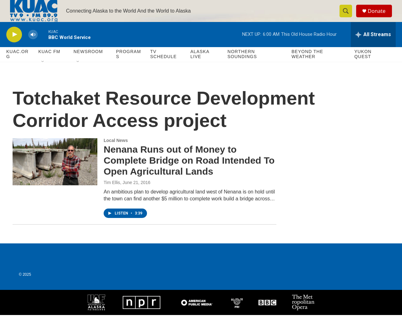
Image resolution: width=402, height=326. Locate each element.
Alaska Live (199, 65)
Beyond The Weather (307, 65)
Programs (128, 65)
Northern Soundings (242, 65)
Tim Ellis (112, 193)
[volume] (33, 46)
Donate (379, 16)
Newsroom (88, 62)
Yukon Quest (363, 65)
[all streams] (373, 45)
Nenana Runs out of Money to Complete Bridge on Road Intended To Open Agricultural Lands (189, 171)
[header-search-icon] (348, 16)
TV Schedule (163, 65)
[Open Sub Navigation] (43, 72)
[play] (14, 45)
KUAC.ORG (17, 65)
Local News (116, 151)
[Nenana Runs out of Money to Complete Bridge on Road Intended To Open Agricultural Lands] (55, 172)
